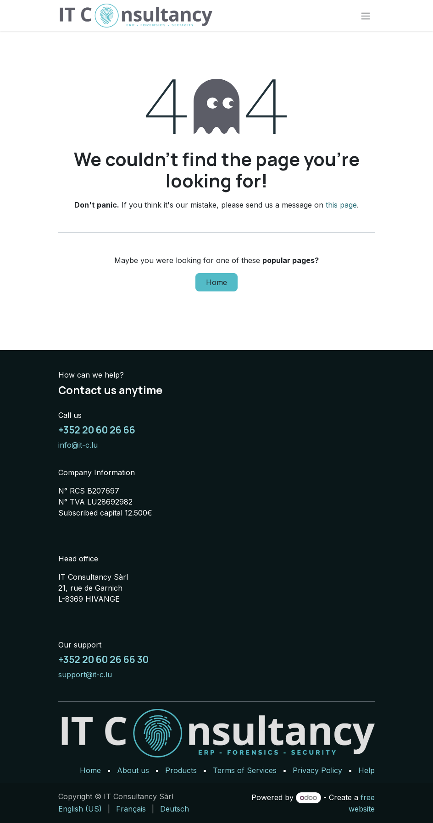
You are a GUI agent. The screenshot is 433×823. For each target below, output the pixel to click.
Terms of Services (245, 770)
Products (181, 770)
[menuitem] (80, 809)
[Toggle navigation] (365, 15)
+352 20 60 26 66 (96, 429)
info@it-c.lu (78, 445)
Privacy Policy (317, 770)
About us (133, 770)
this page (341, 204)
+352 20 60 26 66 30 (103, 659)
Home (216, 282)
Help (366, 770)
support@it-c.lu (85, 674)
